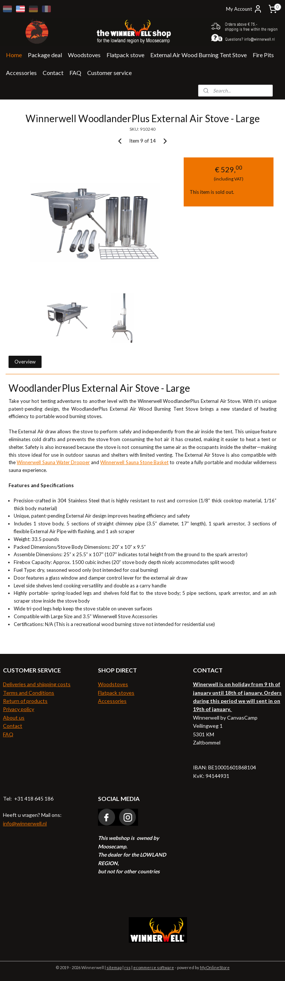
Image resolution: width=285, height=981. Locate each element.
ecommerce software (153, 967)
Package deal (45, 54)
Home (14, 54)
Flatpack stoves (116, 693)
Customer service (109, 72)
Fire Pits (263, 54)
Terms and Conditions (28, 693)
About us (13, 717)
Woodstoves (84, 54)
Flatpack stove (125, 54)
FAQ (75, 72)
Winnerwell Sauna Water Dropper (53, 463)
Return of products (25, 701)
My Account (244, 8)
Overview (25, 362)
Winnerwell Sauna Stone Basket (134, 463)
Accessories (21, 72)
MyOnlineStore (215, 967)
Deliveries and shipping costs (37, 684)
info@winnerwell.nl (25, 823)
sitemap (114, 967)
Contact (53, 72)
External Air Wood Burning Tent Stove (198, 54)
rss (127, 967)
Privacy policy (18, 709)
